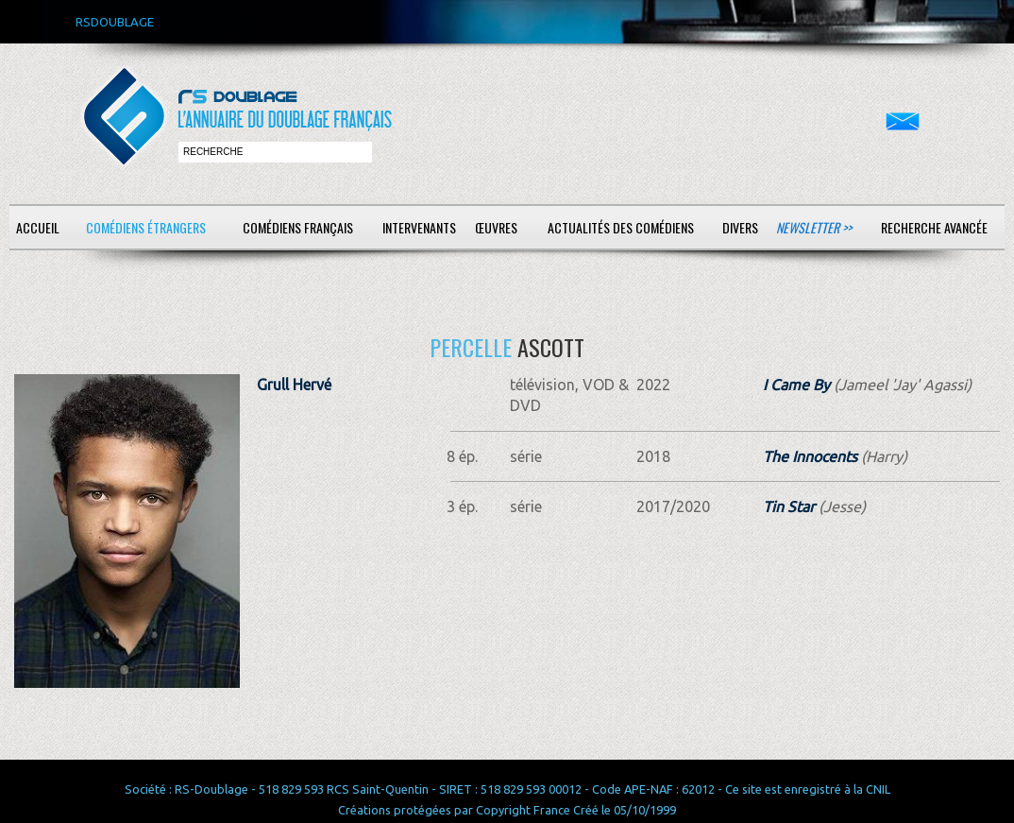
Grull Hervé (294, 384)
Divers (740, 227)
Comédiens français (298, 227)
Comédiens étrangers (146, 227)
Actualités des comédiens (621, 227)
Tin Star (789, 506)
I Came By (796, 384)
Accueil (37, 227)
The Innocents (810, 456)
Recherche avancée (934, 227)
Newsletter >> (814, 227)
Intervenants (419, 227)
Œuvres (496, 227)
